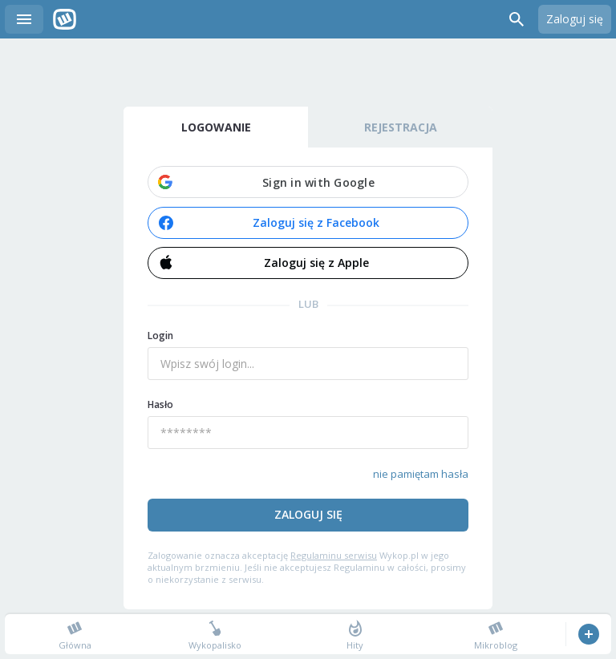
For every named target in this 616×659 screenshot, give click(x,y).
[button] (308, 182)
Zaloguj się (574, 18)
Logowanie (216, 127)
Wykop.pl (64, 19)
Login (160, 335)
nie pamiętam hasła (420, 474)
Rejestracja (400, 127)
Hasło (160, 404)
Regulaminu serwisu (333, 555)
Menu (24, 19)
